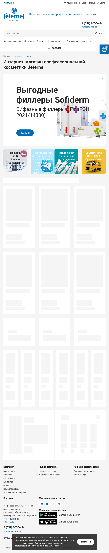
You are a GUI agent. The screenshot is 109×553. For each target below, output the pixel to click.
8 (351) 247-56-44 (92, 23)
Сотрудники (9, 478)
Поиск (101, 33)
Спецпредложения (12, 41)
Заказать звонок (89, 27)
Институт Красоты (82, 475)
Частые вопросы (56, 41)
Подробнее (25, 125)
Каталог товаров (23, 56)
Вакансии (7, 475)
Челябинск (9, 3)
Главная (7, 56)
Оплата (40, 41)
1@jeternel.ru (9, 522)
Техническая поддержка (14, 492)
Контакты (86, 41)
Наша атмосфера (11, 489)
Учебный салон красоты (50, 475)
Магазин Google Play (59, 515)
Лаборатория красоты (84, 471)
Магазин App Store (58, 521)
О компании (72, 41)
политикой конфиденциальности (44, 546)
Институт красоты (47, 471)
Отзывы (7, 485)
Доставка (29, 41)
